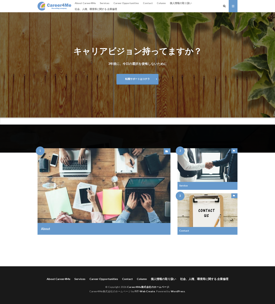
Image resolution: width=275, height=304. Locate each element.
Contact (148, 3)
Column (161, 3)
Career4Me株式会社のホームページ (148, 286)
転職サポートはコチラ (137, 78)
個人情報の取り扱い (181, 3)
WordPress (178, 291)
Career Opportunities (126, 3)
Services (104, 3)
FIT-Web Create (145, 291)
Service (183, 185)
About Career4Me (85, 3)
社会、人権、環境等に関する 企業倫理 (96, 9)
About (45, 229)
